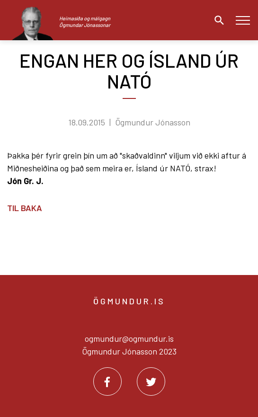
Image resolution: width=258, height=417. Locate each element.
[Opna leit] (216, 20)
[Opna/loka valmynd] (242, 20)
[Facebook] (107, 381)
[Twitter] (151, 381)
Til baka (24, 208)
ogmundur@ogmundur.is (129, 338)
